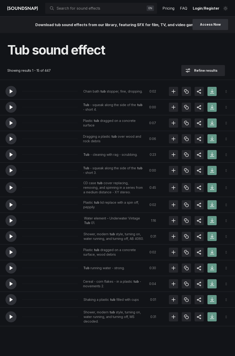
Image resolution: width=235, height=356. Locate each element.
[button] (11, 91)
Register (211, 8)
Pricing (168, 8)
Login (198, 8)
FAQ (183, 8)
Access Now (210, 24)
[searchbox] (100, 8)
